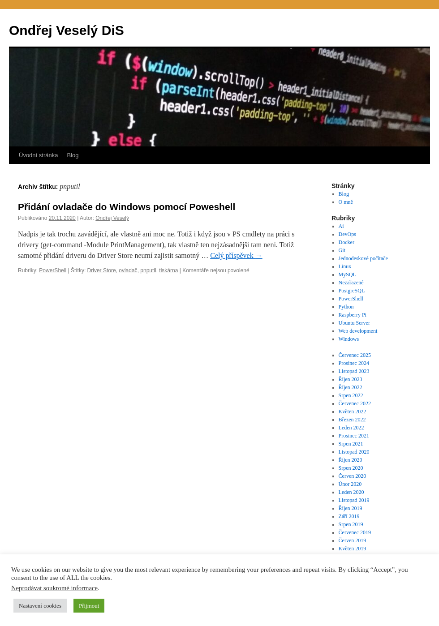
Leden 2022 (351, 427)
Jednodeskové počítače (363, 258)
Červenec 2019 (355, 532)
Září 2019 (349, 516)
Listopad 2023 (354, 371)
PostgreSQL (352, 290)
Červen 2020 (352, 476)
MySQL (347, 274)
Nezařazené (351, 282)
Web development (358, 331)
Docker (346, 242)
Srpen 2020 (351, 468)
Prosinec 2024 (354, 363)
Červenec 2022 (355, 403)
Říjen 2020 (350, 460)
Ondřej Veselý (112, 218)
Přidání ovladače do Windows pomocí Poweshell (126, 207)
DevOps (347, 234)
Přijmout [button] (89, 605)
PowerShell (52, 270)
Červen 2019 (352, 540)
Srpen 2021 (351, 444)
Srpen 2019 (351, 524)
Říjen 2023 (350, 379)
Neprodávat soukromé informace (54, 588)
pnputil (148, 270)
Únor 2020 (350, 484)
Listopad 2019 (354, 500)
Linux (345, 266)
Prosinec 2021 (354, 436)
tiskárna (168, 270)
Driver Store (101, 270)
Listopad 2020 (354, 452)
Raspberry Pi (352, 315)
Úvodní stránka (38, 155)
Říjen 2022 (350, 387)
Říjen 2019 (350, 508)
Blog (72, 155)
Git (342, 250)
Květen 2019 (352, 548)
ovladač (128, 270)
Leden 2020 (351, 492)
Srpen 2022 (351, 395)
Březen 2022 (352, 419)
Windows (349, 339)
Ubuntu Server (354, 323)
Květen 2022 (352, 411)
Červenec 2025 (355, 355)
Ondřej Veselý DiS (66, 30)
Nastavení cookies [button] (40, 605)
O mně (346, 202)
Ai (341, 226)
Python (346, 307)
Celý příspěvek (236, 255)
